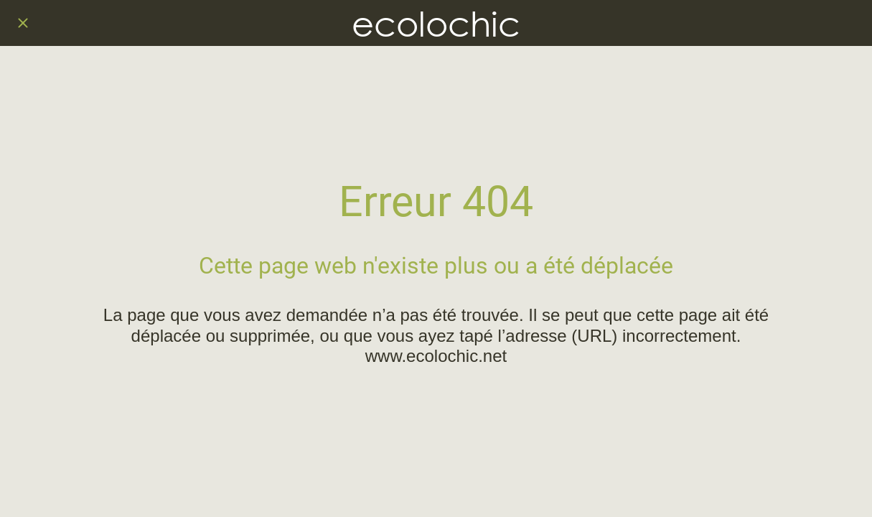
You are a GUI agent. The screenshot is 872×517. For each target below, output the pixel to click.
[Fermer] (23, 23)
